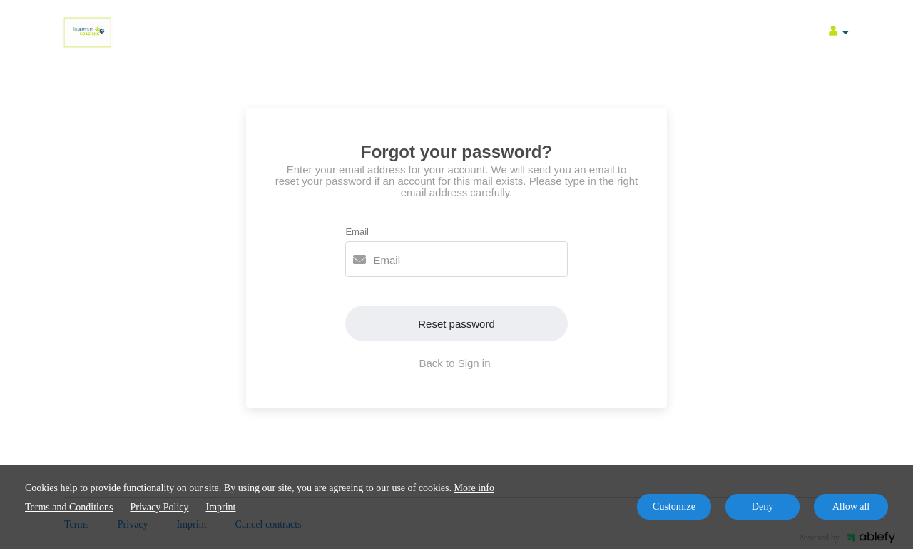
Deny (762, 506)
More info (474, 488)
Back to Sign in (454, 363)
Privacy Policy (159, 507)
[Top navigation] (839, 33)
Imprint (221, 507)
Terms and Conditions (69, 507)
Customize (674, 506)
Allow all (851, 506)
